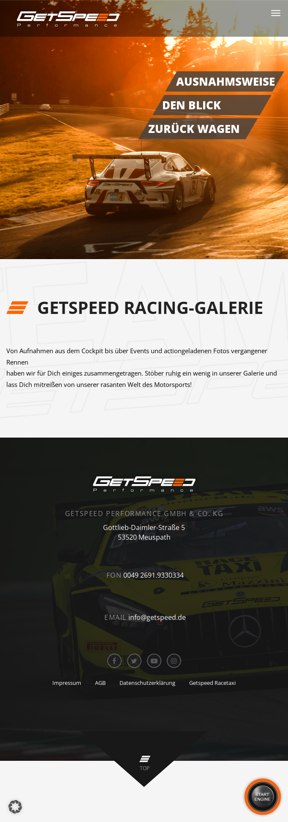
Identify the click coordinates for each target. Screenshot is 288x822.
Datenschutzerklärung (147, 683)
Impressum (66, 683)
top (144, 768)
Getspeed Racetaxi (212, 683)
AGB (100, 683)
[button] (15, 807)
